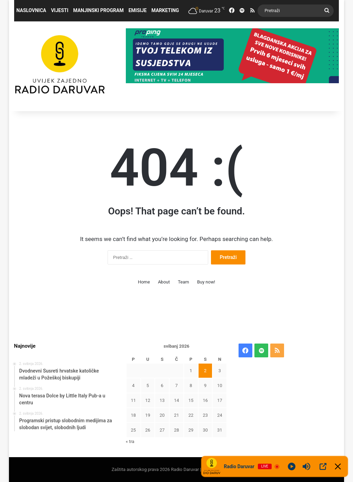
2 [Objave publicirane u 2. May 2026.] (205, 370)
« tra (130, 441)
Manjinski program (98, 10)
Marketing (165, 10)
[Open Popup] (323, 466)
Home (144, 282)
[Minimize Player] (338, 466)
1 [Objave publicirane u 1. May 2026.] (191, 370)
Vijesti (59, 10)
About (164, 282)
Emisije (138, 10)
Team (183, 282)
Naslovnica (31, 10)
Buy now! (206, 282)
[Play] (291, 466)
